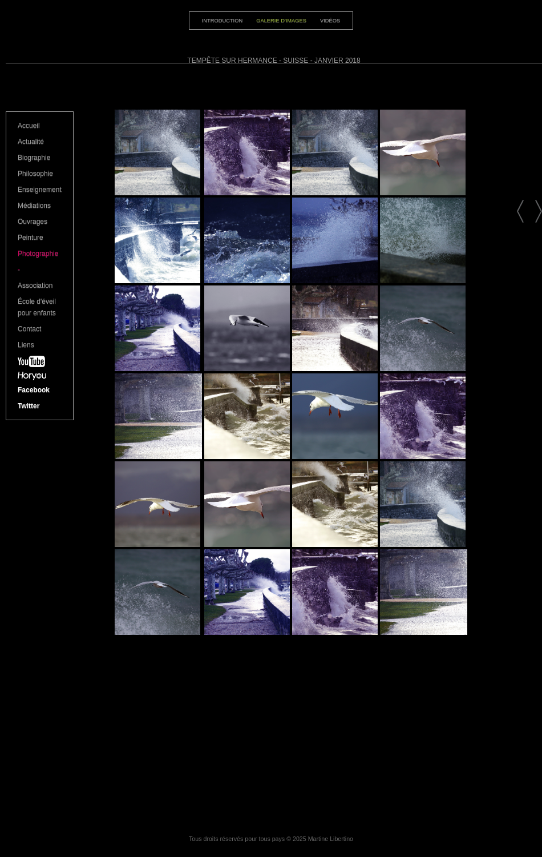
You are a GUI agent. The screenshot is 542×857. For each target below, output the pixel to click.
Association (35, 285)
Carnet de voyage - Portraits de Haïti (538, 211)
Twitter (28, 406)
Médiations (34, 206)
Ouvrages (32, 222)
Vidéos (330, 20)
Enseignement (40, 190)
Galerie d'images (281, 20)
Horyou (40, 378)
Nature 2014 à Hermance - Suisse (520, 211)
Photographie (38, 253)
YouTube (40, 364)
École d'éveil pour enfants (37, 307)
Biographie (34, 158)
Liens (26, 345)
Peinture (30, 238)
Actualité (31, 142)
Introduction (222, 20)
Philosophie (35, 174)
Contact (29, 329)
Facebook (34, 390)
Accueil (29, 126)
